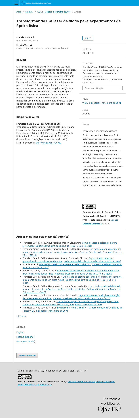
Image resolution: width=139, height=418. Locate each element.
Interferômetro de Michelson (72, 307)
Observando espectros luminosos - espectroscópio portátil (87, 301)
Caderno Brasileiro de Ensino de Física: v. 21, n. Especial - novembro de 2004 (62, 304)
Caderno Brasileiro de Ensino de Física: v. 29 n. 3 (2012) (81, 298)
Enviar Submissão (27, 355)
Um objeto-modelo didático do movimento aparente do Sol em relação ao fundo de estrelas (72, 288)
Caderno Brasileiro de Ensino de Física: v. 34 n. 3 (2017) (92, 261)
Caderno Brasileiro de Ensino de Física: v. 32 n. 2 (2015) (64, 245)
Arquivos (29, 11)
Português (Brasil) (25, 341)
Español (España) (25, 336)
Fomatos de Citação (94, 88)
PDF (89, 38)
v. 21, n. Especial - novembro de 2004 (54, 11)
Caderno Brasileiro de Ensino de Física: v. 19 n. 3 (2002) (83, 273)
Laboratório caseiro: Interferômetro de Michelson (65, 264)
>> (25, 316)
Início (18, 11)
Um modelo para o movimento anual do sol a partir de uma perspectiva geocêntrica (72, 250)
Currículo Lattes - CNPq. (48, 142)
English (20, 332)
